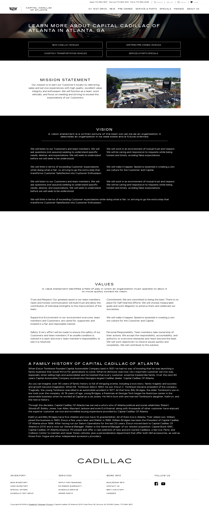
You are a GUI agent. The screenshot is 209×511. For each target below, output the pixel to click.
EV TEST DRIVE (98, 9)
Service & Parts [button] (146, 9)
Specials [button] (165, 9)
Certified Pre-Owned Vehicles (143, 45)
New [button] (112, 9)
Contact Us (113, 486)
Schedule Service (68, 490)
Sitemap (41, 504)
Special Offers (19, 490)
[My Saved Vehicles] (194, 2)
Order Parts (65, 493)
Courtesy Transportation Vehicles (65, 53)
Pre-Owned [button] (125, 9)
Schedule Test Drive (22, 493)
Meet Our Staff (115, 490)
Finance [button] (179, 9)
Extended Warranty (70, 486)
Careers (111, 493)
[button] (112, 88)
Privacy (50, 504)
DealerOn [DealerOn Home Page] (33, 504)
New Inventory (18, 482)
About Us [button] (193, 9)
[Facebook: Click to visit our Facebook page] (158, 483)
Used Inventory (19, 486)
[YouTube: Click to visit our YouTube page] (164, 483)
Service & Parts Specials (143, 53)
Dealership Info (116, 482)
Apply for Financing (70, 482)
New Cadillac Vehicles (65, 45)
